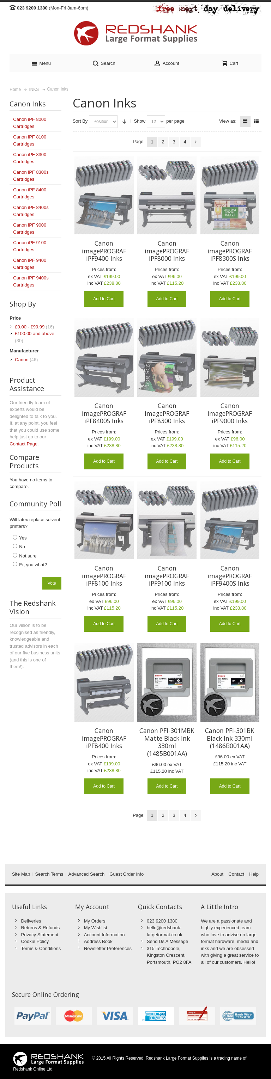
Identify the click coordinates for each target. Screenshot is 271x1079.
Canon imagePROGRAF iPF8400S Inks (104, 413)
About (217, 874)
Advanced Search (86, 874)
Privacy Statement (39, 934)
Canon (21, 359)
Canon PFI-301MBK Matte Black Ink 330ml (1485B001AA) (166, 742)
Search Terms (49, 874)
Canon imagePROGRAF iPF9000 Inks (229, 413)
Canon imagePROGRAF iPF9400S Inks (229, 575)
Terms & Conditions (41, 948)
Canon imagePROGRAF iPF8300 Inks (167, 413)
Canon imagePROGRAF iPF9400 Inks (104, 251)
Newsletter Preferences (108, 948)
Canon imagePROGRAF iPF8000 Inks (167, 251)
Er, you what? (33, 564)
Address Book (98, 941)
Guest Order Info (126, 874)
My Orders (95, 921)
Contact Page (23, 443)
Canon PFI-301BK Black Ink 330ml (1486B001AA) (229, 738)
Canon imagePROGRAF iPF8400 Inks (104, 738)
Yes (22, 538)
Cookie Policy (35, 941)
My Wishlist (95, 927)
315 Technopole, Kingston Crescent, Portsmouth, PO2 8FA (169, 955)
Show (140, 121)
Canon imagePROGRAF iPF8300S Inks (229, 251)
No (22, 546)
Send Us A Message (167, 941)
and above (34, 333)
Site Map (21, 874)
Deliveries (31, 921)
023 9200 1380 (162, 921)
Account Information (104, 934)
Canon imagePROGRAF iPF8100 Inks (104, 575)
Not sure (27, 556)
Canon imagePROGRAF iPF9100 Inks (167, 575)
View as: (227, 121)
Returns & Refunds (40, 927)
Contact (236, 874)
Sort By (80, 121)
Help (254, 874)
